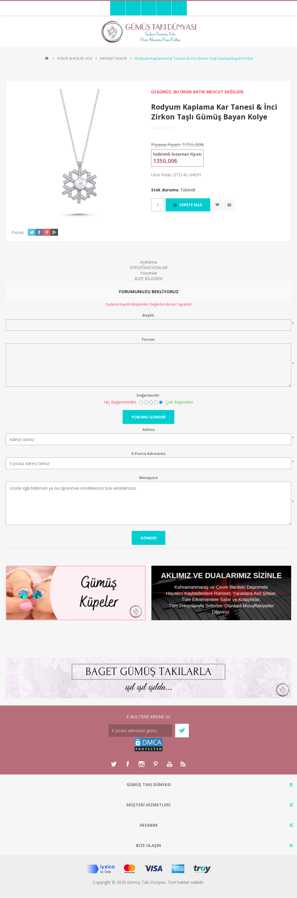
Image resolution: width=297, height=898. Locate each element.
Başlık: (148, 315)
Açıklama (148, 262)
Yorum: (148, 339)
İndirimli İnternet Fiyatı (177, 154)
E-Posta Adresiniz (148, 453)
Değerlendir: (149, 395)
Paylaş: (18, 232)
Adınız (148, 429)
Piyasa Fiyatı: (166, 144)
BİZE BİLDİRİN (148, 278)
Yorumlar (148, 273)
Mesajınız (148, 477)
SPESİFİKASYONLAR (149, 267)
